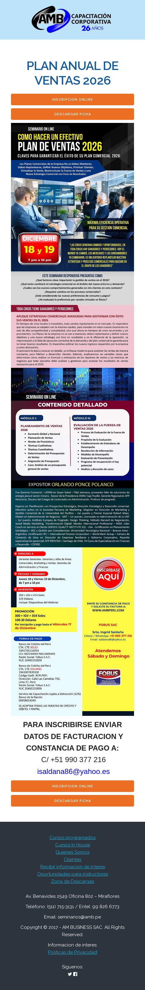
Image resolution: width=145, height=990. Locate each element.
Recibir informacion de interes (72, 867)
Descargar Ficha (72, 114)
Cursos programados (72, 837)
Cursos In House (72, 845)
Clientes (72, 859)
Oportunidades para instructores (72, 874)
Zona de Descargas (72, 881)
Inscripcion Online (72, 100)
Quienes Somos (72, 852)
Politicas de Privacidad (72, 952)
